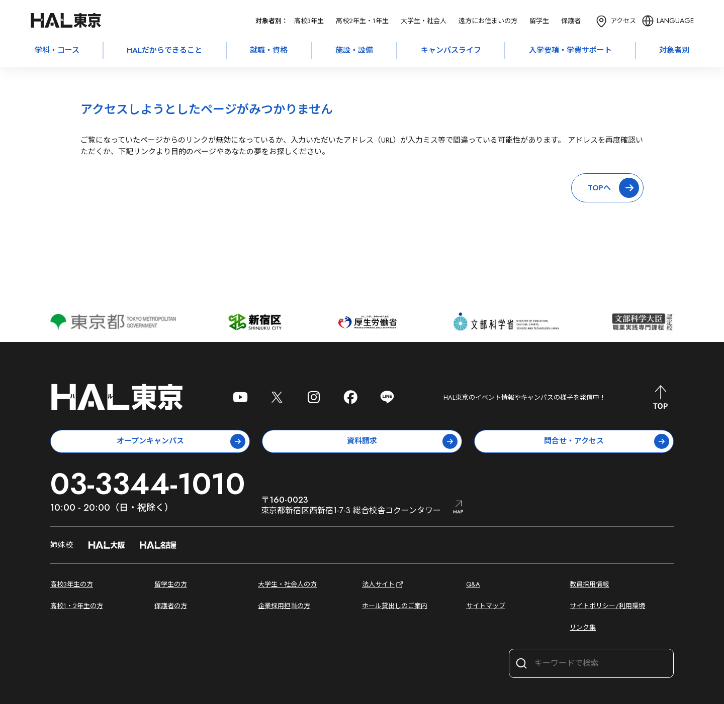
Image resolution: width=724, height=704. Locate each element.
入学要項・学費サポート (570, 50)
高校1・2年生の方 (76, 606)
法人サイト (383, 584)
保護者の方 (170, 606)
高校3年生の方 (71, 584)
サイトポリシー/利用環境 (607, 606)
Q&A (473, 584)
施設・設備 (354, 50)
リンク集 (583, 627)
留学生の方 (170, 584)
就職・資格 (269, 50)
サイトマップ (485, 606)
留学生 (539, 21)
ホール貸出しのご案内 (394, 606)
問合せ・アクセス (606, 441)
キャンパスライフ (451, 50)
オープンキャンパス (181, 441)
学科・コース (57, 50)
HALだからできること (164, 50)
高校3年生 (309, 21)
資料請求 (402, 441)
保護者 (571, 21)
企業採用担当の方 (284, 606)
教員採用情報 (589, 584)
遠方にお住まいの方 (488, 21)
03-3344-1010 (147, 484)
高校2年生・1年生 (362, 21)
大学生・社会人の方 (287, 584)
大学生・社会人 (423, 21)
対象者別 (674, 50)
